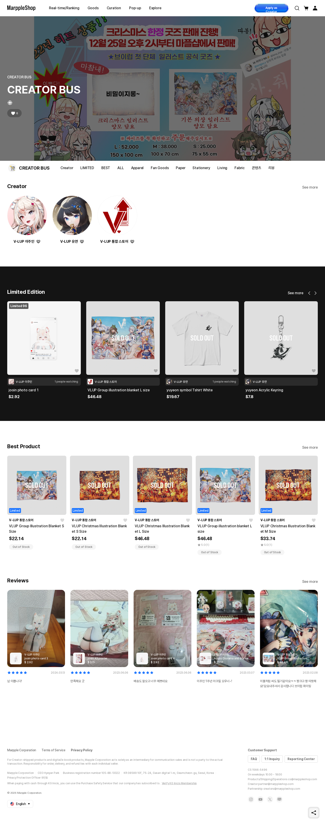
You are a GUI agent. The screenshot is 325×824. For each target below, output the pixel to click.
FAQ (254, 759)
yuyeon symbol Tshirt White (190, 390)
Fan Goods (160, 168)
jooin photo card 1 (23, 390)
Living (222, 168)
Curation (114, 8)
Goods (93, 8)
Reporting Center (301, 759)
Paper (180, 168)
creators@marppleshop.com (281, 788)
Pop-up (135, 8)
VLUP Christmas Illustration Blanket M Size (287, 529)
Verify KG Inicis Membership (179, 783)
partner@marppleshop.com (275, 784)
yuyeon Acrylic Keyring (264, 390)
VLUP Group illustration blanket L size (118, 390)
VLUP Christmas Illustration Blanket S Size (99, 529)
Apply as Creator (271, 9)
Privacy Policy (82, 750)
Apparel (137, 168)
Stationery (201, 168)
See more (310, 187)
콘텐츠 (256, 168)
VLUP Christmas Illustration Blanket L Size (162, 529)
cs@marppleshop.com (302, 779)
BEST (105, 168)
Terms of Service (53, 750)
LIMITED (87, 168)
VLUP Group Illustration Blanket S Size (36, 529)
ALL (120, 168)
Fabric (239, 168)
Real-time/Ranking (64, 8)
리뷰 (271, 168)
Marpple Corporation (21, 750)
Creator (66, 168)
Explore (155, 8)
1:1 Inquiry (272, 759)
